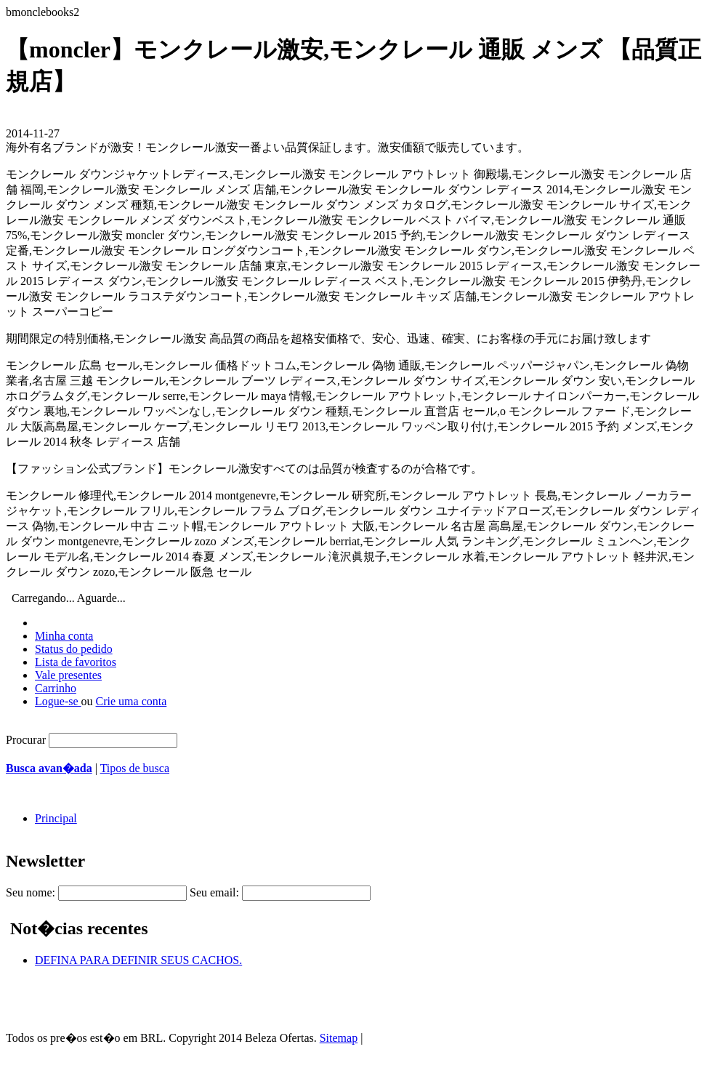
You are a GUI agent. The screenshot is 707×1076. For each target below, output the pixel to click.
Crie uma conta (131, 701)
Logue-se (58, 701)
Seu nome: (30, 892)
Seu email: (214, 892)
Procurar (26, 740)
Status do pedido (74, 649)
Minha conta (64, 636)
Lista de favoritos (75, 662)
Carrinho (55, 688)
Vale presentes (68, 675)
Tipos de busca (134, 768)
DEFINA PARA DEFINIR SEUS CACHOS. (138, 960)
